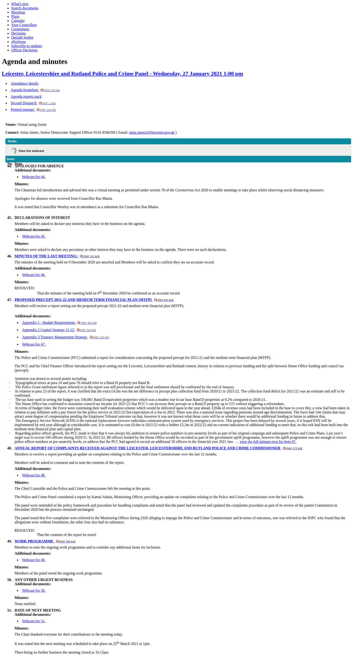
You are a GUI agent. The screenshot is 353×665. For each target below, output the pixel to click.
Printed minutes (33, 110)
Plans (15, 16)
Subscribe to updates (26, 46)
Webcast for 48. (33, 475)
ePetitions (18, 42)
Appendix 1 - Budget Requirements (59, 323)
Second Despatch (33, 103)
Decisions (18, 33)
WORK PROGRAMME (45, 541)
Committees (20, 29)
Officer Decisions (24, 50)
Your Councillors (24, 25)
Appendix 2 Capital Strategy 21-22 (59, 330)
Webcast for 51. (33, 621)
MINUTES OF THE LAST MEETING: (57, 256)
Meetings (18, 12)
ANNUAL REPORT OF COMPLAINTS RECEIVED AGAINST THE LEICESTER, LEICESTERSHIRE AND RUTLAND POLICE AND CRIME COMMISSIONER (158, 448)
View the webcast (31, 151)
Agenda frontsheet (35, 90)
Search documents (24, 8)
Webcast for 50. (33, 590)
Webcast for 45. (33, 236)
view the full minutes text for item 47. (268, 442)
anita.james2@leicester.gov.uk (152, 132)
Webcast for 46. (33, 275)
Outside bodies (22, 37)
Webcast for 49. (33, 560)
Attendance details (24, 83)
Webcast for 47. (33, 344)
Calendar (18, 21)
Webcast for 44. (33, 177)
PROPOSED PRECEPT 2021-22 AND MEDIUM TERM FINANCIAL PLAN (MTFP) (94, 300)
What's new (19, 4)
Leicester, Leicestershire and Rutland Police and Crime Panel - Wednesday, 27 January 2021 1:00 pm (122, 73)
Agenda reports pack (26, 96)
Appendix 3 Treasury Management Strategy (65, 337)
